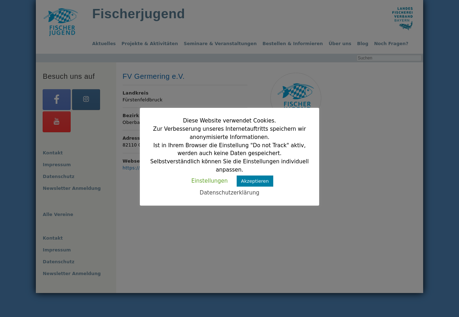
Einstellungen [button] (209, 181)
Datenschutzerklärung (229, 192)
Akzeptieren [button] (255, 181)
